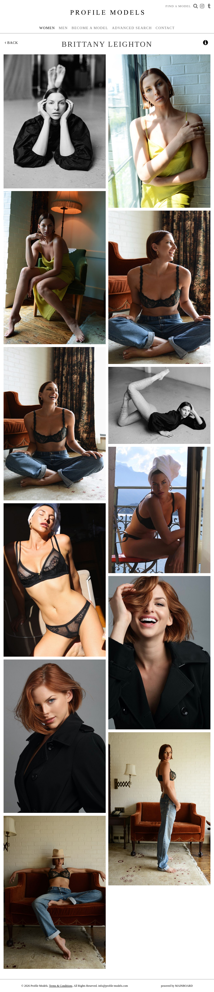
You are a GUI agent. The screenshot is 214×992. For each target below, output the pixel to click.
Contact (165, 28)
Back (11, 43)
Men (63, 28)
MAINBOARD (184, 985)
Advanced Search (132, 28)
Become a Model (90, 28)
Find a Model (178, 6)
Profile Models (107, 12)
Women (47, 28)
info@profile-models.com (113, 985)
